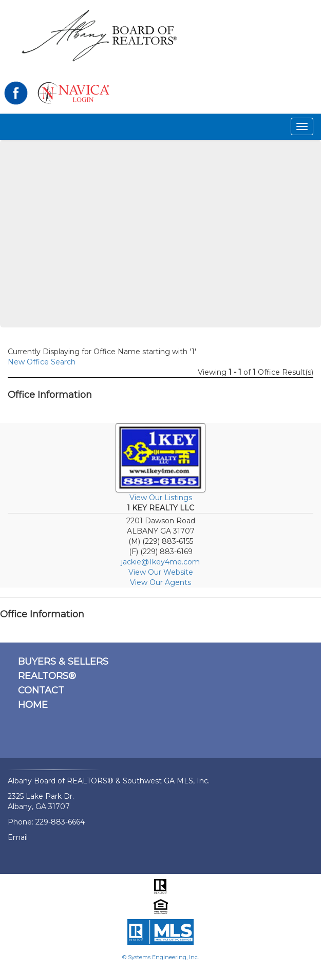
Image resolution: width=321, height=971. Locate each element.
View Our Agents (160, 582)
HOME (33, 704)
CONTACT (41, 690)
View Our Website (160, 572)
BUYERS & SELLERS (63, 661)
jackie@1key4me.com (160, 561)
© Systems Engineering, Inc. (160, 957)
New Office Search (41, 362)
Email (18, 837)
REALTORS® (47, 676)
